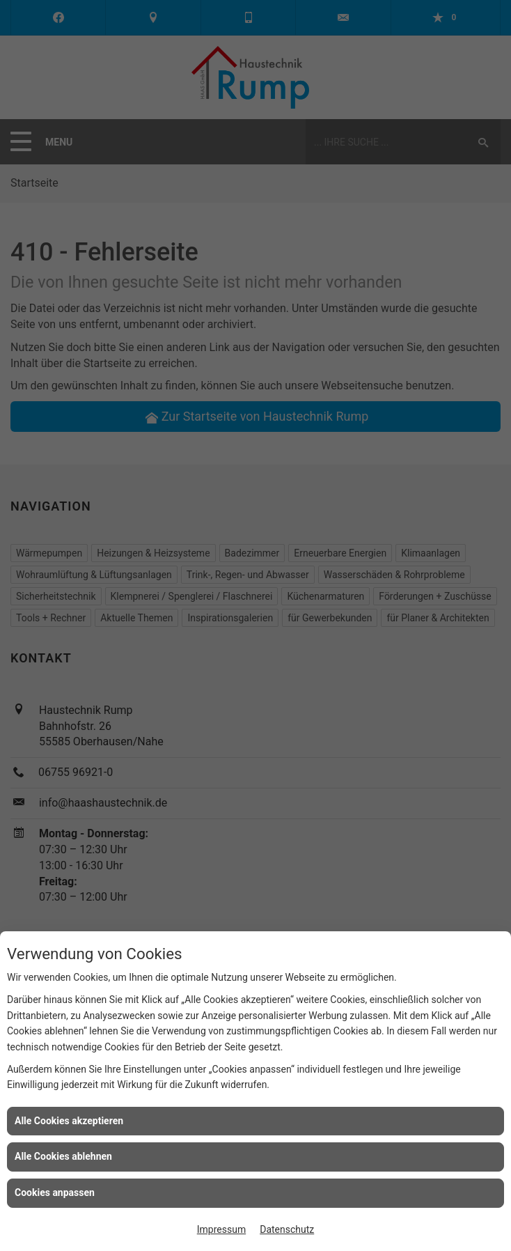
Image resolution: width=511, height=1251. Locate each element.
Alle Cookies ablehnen (63, 1156)
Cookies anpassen (55, 1192)
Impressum (221, 1229)
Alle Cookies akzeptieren (69, 1120)
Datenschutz (287, 1229)
